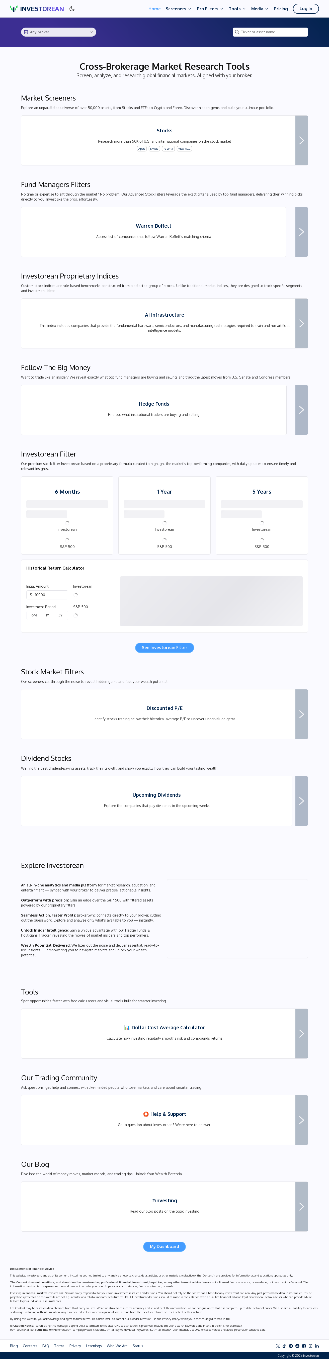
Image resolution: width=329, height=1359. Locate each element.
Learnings (94, 1346)
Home (154, 8)
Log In (306, 8)
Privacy (75, 1346)
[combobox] (58, 32)
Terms (59, 1346)
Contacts (30, 1346)
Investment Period (41, 607)
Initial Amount (37, 586)
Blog (14, 1346)
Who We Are (117, 1346)
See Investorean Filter (164, 647)
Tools (237, 9)
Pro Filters (210, 9)
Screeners (179, 9)
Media (260, 9)
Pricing (281, 8)
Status (138, 1346)
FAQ (45, 1346)
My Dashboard (164, 1246)
